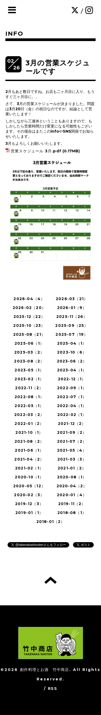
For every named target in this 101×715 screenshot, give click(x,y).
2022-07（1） (71, 396)
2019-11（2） (72, 503)
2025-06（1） (29, 343)
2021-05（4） (72, 450)
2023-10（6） (71, 352)
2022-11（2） (29, 387)
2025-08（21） (29, 334)
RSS (52, 688)
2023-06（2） (72, 361)
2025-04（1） (72, 343)
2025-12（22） (29, 316)
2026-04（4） (29, 298)
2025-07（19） (71, 334)
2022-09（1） (71, 387)
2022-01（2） (29, 423)
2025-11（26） (71, 316)
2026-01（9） (72, 307)
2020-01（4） (72, 494)
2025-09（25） (71, 325)
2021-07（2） (71, 441)
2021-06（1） (29, 450)
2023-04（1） (72, 370)
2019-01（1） (29, 512)
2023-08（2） (29, 361)
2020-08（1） (72, 477)
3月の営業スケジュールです (58, 67)
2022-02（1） (71, 414)
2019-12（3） (29, 503)
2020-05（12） (29, 486)
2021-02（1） (29, 468)
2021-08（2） (29, 441)
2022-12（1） (72, 379)
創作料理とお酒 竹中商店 (44, 669)
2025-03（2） (29, 352)
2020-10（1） (29, 477)
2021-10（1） (29, 432)
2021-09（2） (71, 432)
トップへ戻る (50, 580)
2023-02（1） (29, 379)
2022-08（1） (29, 396)
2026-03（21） (72, 298)
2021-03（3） (71, 459)
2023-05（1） (29, 370)
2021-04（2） (29, 459)
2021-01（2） (72, 468)
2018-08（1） (71, 512)
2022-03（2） (29, 414)
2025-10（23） (29, 325)
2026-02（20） (29, 307)
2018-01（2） (50, 521)
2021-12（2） (72, 423)
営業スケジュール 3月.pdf (36, 151)
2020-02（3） (29, 494)
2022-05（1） (29, 405)
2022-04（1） (72, 405)
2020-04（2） (72, 486)
